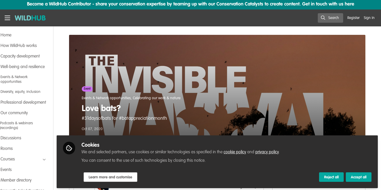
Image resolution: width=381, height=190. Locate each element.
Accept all (358, 176)
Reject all (331, 176)
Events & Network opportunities (113, 98)
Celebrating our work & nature (164, 98)
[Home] (30, 18)
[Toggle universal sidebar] (7, 18)
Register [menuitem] (353, 18)
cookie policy (249, 151)
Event (94, 89)
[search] (330, 18)
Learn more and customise (125, 176)
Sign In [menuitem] (369, 18)
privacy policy (281, 151)
